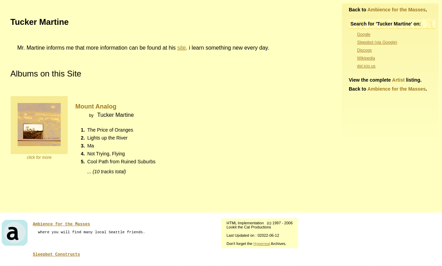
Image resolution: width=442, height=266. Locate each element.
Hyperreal (261, 244)
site (181, 48)
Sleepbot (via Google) (377, 42)
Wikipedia (366, 58)
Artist (398, 80)
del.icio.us (366, 66)
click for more (39, 157)
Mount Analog (95, 106)
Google (364, 34)
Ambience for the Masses (396, 9)
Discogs (364, 50)
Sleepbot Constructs (56, 254)
